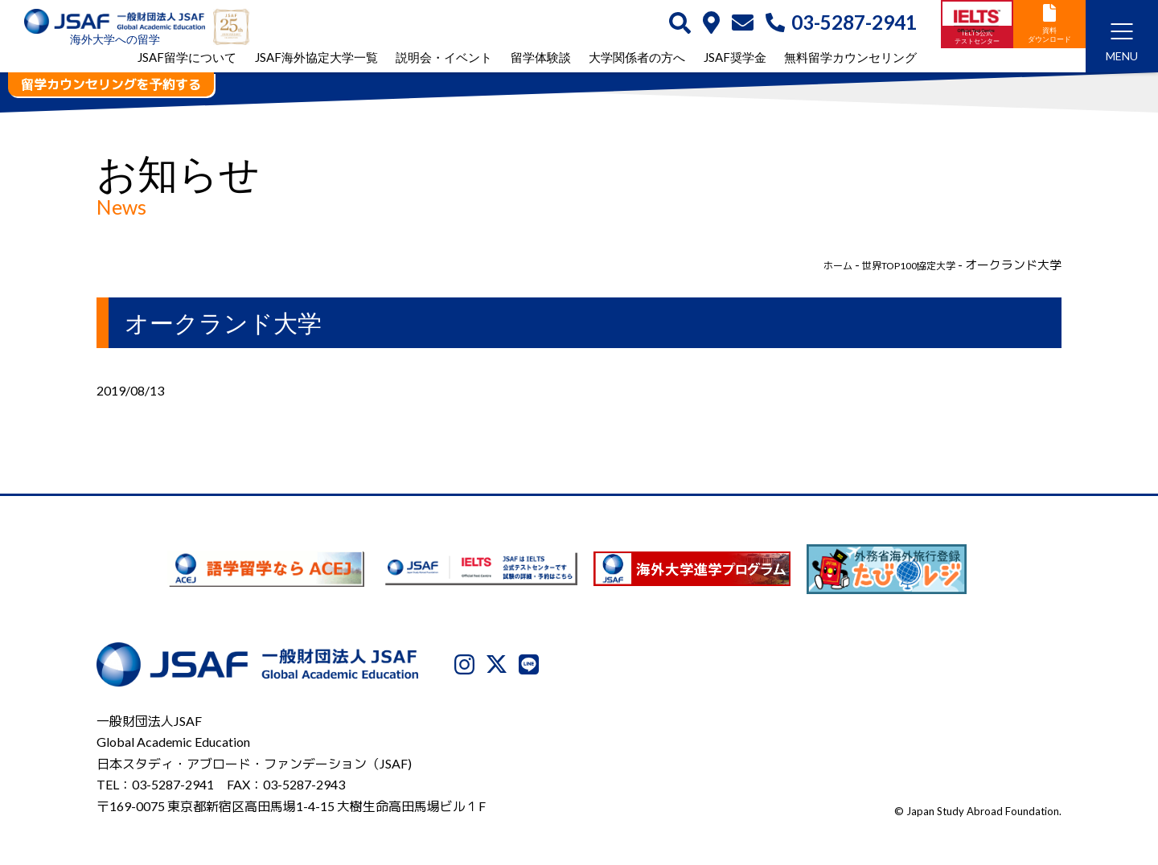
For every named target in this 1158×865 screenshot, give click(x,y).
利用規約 (880, 782)
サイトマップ (1025, 782)
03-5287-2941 (841, 23)
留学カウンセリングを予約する (111, 84)
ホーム (808, 264)
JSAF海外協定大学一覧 (316, 59)
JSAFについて (662, 782)
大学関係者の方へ (637, 59)
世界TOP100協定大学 (895, 264)
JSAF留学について (187, 59)
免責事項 (947, 782)
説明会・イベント (444, 59)
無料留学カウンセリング (850, 59)
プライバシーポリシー (778, 782)
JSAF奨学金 (735, 59)
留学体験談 (541, 59)
